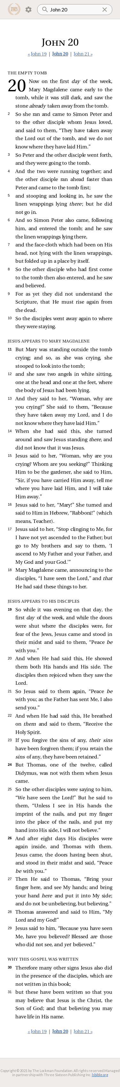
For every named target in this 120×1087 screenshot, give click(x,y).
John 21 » (83, 54)
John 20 (60, 54)
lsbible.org (100, 1075)
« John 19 (37, 54)
